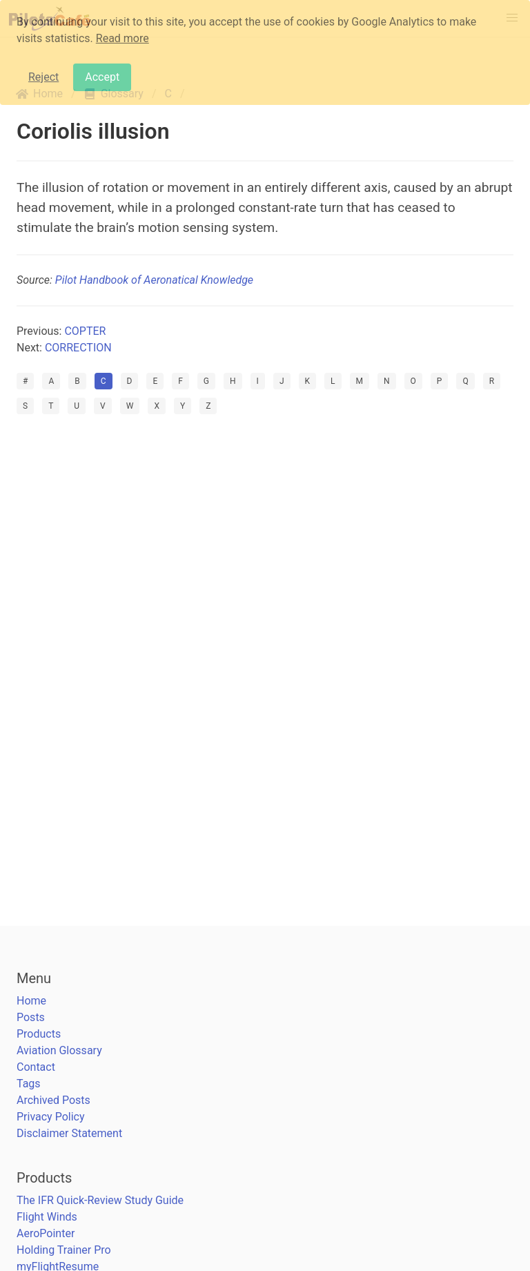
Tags (29, 1083)
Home (31, 1000)
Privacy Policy (51, 1116)
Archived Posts (53, 1100)
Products (39, 1033)
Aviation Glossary (59, 1050)
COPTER (85, 331)
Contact (36, 1067)
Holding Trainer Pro (64, 1250)
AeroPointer (46, 1233)
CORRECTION (78, 347)
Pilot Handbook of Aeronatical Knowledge (154, 280)
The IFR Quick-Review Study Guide (100, 1200)
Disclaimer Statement (69, 1133)
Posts (31, 1017)
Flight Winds (47, 1216)
